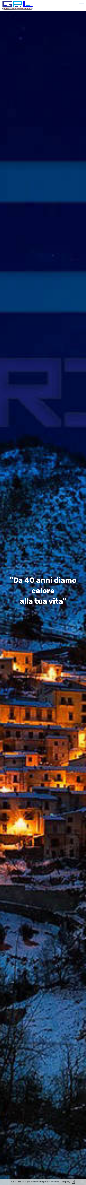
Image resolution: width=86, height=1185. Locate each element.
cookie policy (64, 1182)
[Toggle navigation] (81, 4)
